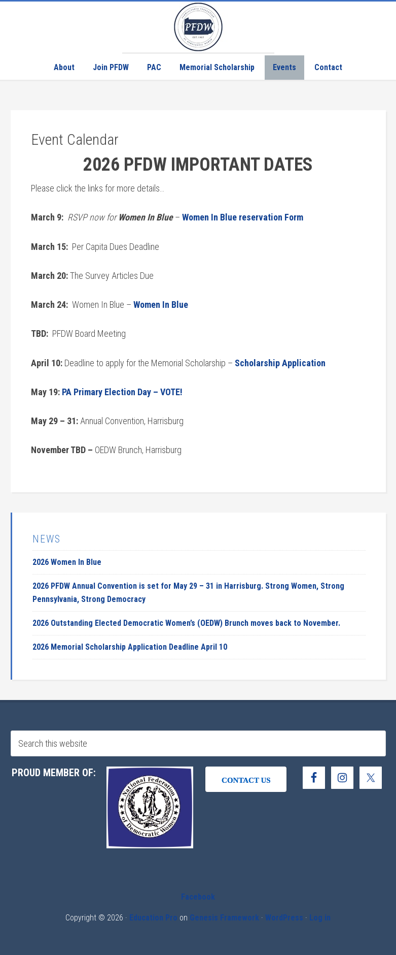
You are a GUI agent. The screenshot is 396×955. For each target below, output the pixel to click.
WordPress (284, 917)
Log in (320, 917)
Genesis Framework (224, 917)
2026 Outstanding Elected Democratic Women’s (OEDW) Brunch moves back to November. (186, 623)
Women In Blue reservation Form (242, 217)
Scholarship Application (280, 363)
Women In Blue (160, 304)
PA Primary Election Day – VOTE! (122, 392)
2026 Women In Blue (66, 562)
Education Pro (153, 917)
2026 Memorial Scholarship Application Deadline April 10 (129, 647)
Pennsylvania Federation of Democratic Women (198, 27)
